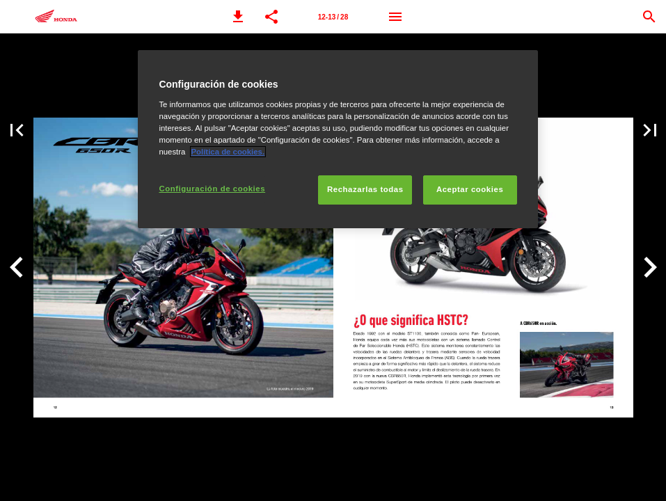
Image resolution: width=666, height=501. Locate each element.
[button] (238, 16)
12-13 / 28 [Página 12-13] (333, 17)
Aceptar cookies (469, 189)
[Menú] (395, 16)
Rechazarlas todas (365, 189)
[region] (337, 139)
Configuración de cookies (212, 188)
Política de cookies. (228, 152)
